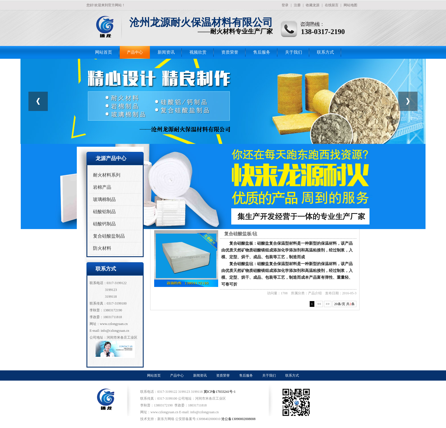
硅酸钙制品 (104, 223)
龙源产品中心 (111, 158)
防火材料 (102, 248)
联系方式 (325, 52)
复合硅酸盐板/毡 (240, 233)
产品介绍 (315, 293)
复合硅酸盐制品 (109, 236)
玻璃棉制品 (104, 199)
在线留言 (331, 5)
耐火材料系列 (106, 175)
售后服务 (261, 52)
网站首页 (103, 52)
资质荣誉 (229, 52)
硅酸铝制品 (104, 211)
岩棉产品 (102, 187)
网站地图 (350, 5)
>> (328, 304)
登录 (285, 5)
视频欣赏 (198, 52)
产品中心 (135, 52)
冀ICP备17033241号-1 (220, 392)
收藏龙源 (312, 5)
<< (319, 304)
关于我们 (293, 52)
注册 (297, 5)
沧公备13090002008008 (238, 419)
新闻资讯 (166, 52)
